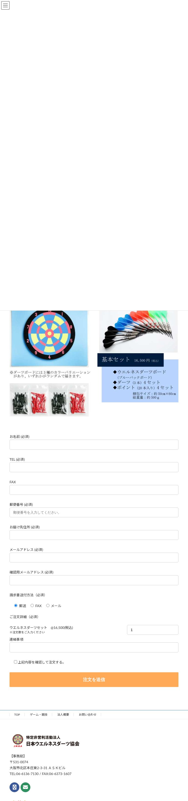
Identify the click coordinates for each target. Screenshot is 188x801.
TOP (17, 714)
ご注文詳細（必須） (25, 617)
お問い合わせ (87, 714)
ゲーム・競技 (38, 714)
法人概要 (63, 714)
